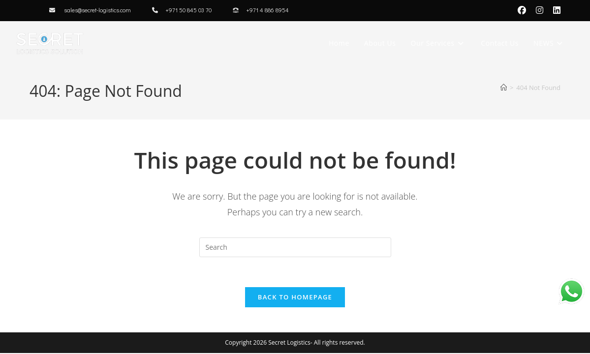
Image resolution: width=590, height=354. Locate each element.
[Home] (503, 87)
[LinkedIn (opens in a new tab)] (554, 10)
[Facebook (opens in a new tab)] (522, 10)
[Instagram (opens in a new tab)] (539, 10)
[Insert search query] (295, 247)
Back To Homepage (295, 297)
